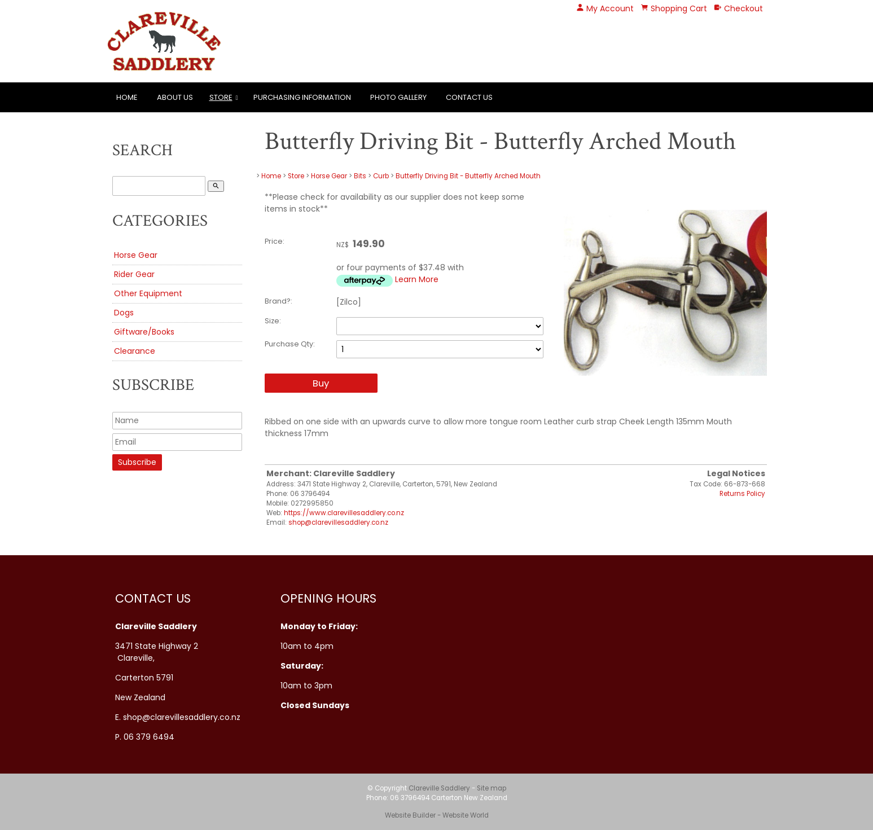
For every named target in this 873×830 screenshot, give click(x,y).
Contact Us (469, 97)
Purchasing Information (302, 97)
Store (220, 97)
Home (127, 97)
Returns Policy (742, 493)
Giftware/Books (144, 331)
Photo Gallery (398, 97)
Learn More (416, 279)
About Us (175, 97)
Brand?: (278, 301)
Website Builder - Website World (437, 815)
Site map (491, 788)
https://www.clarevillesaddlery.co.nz (344, 512)
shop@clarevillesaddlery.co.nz (338, 522)
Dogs (124, 312)
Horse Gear (135, 255)
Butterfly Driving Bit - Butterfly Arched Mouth (468, 176)
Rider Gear (134, 274)
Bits (360, 176)
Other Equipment (148, 293)
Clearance (134, 351)
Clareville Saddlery (439, 788)
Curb (382, 176)
